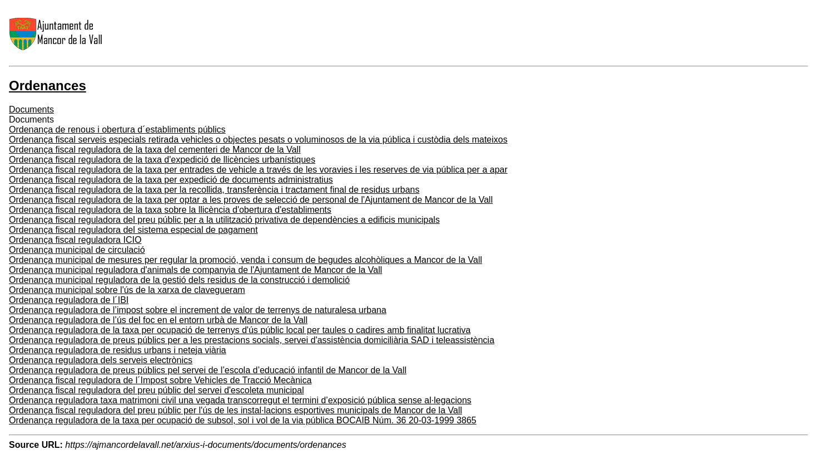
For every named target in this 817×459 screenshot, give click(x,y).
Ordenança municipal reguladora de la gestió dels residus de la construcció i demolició (179, 280)
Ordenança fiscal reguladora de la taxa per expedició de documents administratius (171, 179)
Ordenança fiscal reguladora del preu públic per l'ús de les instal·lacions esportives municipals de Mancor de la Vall (235, 410)
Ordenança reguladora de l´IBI (68, 300)
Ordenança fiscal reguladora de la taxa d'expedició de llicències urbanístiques (162, 159)
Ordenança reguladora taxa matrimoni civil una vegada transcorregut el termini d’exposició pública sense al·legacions (240, 400)
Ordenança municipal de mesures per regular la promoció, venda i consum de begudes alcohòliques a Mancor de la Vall (245, 260)
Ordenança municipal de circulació (77, 250)
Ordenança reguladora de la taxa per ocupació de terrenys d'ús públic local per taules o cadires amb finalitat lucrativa (240, 330)
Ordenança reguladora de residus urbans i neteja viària (117, 350)
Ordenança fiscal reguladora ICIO (75, 240)
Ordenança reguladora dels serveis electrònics (100, 360)
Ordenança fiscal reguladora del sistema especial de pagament (133, 230)
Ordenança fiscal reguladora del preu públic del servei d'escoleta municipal (156, 390)
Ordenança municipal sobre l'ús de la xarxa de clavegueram (127, 290)
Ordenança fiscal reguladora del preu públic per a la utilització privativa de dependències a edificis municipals (224, 219)
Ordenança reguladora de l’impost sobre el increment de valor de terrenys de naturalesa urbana (198, 310)
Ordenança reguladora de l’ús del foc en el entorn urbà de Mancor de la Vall (158, 320)
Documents (31, 109)
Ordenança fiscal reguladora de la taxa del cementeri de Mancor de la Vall (154, 149)
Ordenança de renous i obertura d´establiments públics (117, 129)
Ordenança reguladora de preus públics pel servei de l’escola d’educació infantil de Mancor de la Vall (208, 370)
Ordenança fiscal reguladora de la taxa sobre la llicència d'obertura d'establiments (170, 209)
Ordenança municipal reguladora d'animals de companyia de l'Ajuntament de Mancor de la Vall (195, 270)
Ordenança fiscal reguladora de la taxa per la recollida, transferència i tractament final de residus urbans (214, 189)
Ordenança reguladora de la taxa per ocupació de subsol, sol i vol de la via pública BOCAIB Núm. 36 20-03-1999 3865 (243, 420)
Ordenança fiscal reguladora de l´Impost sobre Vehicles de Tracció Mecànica (160, 380)
